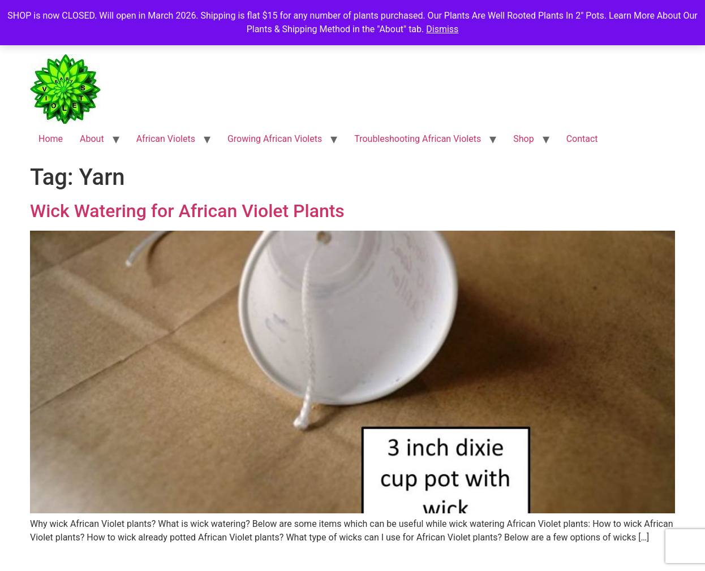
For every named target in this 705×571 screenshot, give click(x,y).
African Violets (165, 138)
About (92, 138)
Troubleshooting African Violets (417, 138)
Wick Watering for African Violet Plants (187, 211)
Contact (582, 138)
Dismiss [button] (442, 29)
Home (50, 138)
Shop (523, 138)
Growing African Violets (274, 138)
